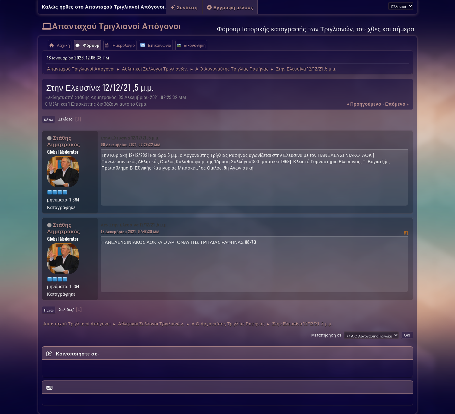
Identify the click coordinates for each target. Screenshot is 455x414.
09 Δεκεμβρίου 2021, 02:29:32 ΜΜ (131, 144)
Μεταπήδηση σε (326, 335)
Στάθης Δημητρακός (63, 140)
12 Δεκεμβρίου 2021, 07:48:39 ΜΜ (130, 231)
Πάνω (49, 309)
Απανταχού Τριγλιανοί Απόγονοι (116, 25)
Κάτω (48, 119)
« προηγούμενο (364, 103)
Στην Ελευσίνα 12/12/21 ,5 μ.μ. (130, 138)
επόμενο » (397, 103)
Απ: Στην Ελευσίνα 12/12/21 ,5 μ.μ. (134, 225)
